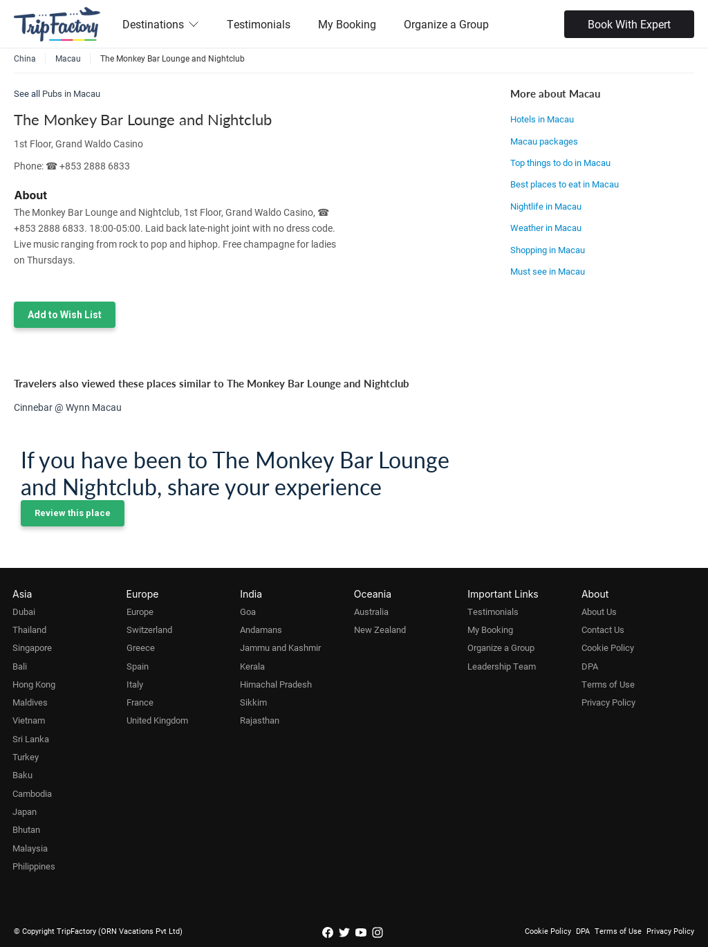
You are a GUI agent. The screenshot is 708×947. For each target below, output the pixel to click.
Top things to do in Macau (560, 162)
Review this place (73, 513)
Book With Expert (629, 24)
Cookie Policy (607, 647)
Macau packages (544, 141)
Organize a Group (446, 24)
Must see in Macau (547, 271)
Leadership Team (501, 666)
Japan (24, 811)
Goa (248, 611)
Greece (141, 647)
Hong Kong (33, 684)
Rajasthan (259, 720)
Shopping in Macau (547, 249)
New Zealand (380, 629)
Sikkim (253, 702)
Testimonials (258, 24)
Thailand (29, 629)
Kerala (252, 666)
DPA (589, 666)
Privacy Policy (608, 702)
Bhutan (26, 829)
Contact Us (602, 629)
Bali (19, 666)
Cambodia (32, 793)
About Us (599, 611)
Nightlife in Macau (545, 206)
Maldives (30, 702)
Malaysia (30, 848)
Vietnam (28, 720)
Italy (135, 684)
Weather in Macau (545, 227)
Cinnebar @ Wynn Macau (68, 407)
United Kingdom (157, 720)
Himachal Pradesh (276, 684)
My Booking (347, 24)
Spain (138, 666)
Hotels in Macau (542, 119)
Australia (371, 611)
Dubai (23, 611)
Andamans (261, 629)
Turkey (25, 757)
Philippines (33, 866)
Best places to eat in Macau (564, 184)
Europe (140, 611)
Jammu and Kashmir (280, 647)
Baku (22, 775)
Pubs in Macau (71, 93)
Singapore (32, 647)
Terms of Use (608, 684)
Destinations (160, 24)
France (140, 702)
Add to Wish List (65, 314)
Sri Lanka (30, 739)
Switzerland (149, 629)
